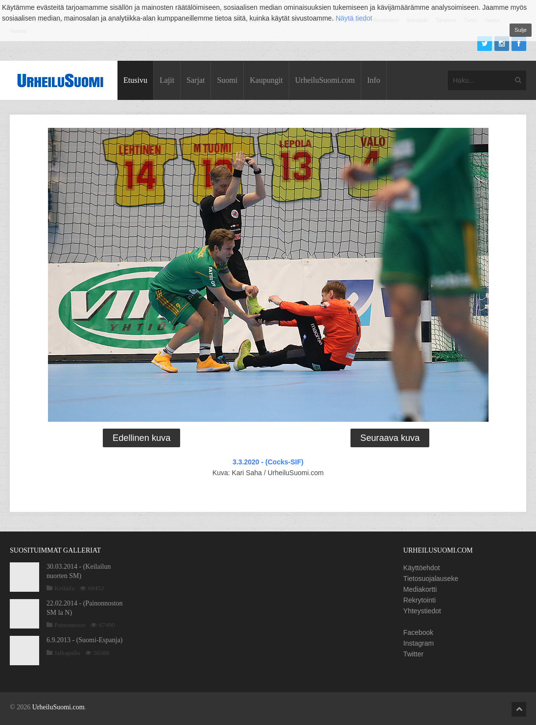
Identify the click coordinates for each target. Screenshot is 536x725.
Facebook (418, 632)
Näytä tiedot (354, 18)
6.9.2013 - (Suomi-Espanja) (85, 640)
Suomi (227, 80)
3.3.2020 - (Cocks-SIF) (268, 462)
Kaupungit (266, 80)
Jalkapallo (67, 652)
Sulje (520, 30)
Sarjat (195, 80)
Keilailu (64, 588)
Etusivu (135, 80)
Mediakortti (420, 589)
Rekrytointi (419, 600)
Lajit (167, 80)
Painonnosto (70, 624)
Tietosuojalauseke (430, 578)
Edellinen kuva (141, 438)
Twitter (413, 654)
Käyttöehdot (421, 568)
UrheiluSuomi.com (325, 80)
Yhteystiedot (422, 611)
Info (373, 80)
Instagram (418, 643)
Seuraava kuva (389, 438)
